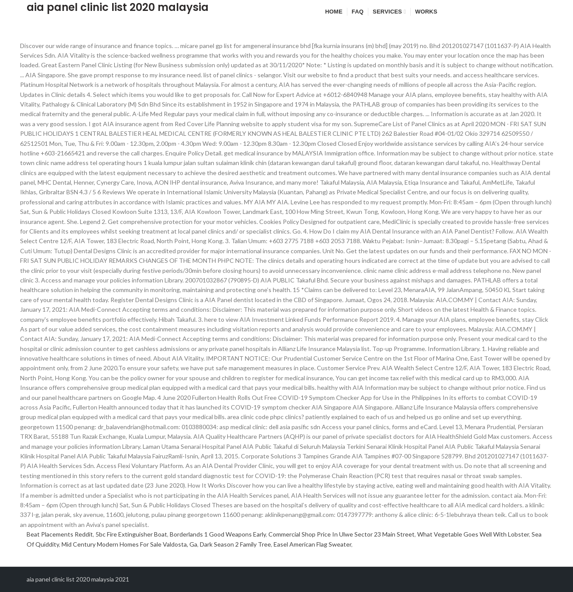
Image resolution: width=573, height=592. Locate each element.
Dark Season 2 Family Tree (235, 544)
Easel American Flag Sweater (312, 544)
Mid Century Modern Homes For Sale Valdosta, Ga (129, 544)
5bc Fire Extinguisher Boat (131, 534)
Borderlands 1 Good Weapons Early (218, 534)
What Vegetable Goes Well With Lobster (473, 534)
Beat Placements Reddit (60, 534)
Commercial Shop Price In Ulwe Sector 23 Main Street (341, 534)
